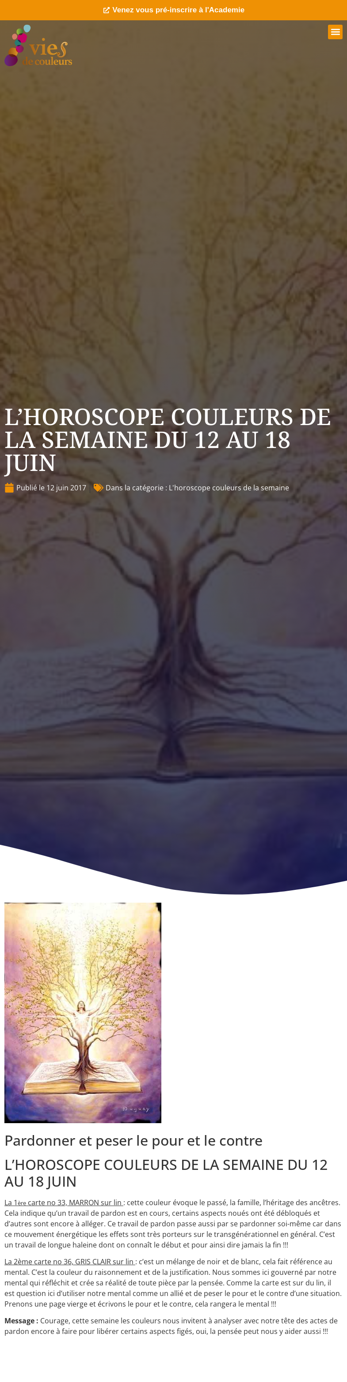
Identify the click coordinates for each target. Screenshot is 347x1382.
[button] (335, 32)
